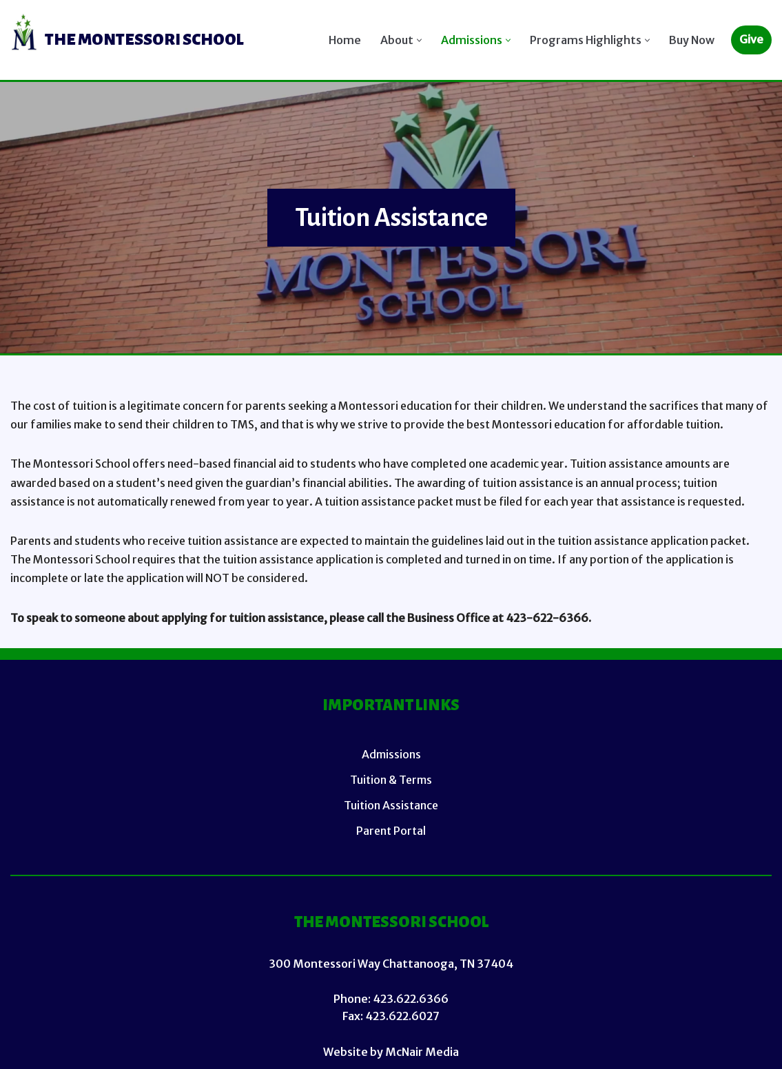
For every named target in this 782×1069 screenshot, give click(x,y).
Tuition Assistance (391, 805)
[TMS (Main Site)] (127, 40)
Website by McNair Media (391, 1052)
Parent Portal (391, 831)
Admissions (391, 754)
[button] (419, 40)
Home (345, 40)
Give (751, 39)
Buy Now (691, 40)
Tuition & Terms (391, 780)
